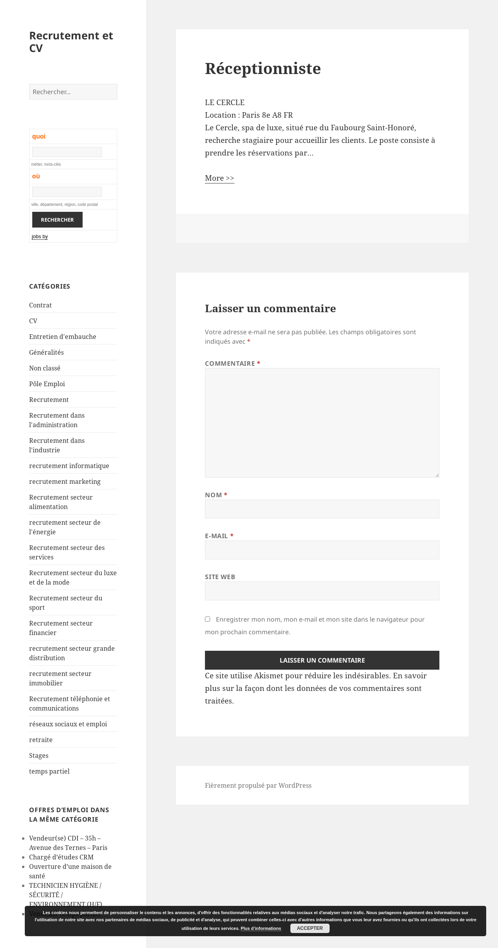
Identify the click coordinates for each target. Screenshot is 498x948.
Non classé (45, 368)
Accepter (310, 928)
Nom (216, 495)
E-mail (219, 535)
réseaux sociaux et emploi (68, 724)
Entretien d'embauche (62, 336)
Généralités (46, 352)
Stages (38, 755)
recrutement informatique (69, 465)
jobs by (40, 236)
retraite (41, 739)
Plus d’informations (261, 928)
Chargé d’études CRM (61, 857)
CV (33, 321)
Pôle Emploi (47, 384)
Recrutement (49, 399)
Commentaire (232, 363)
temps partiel (49, 771)
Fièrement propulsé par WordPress (258, 785)
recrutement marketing (65, 481)
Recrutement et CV (71, 41)
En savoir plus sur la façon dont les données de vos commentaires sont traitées (316, 688)
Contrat (40, 305)
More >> (219, 178)
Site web (220, 576)
